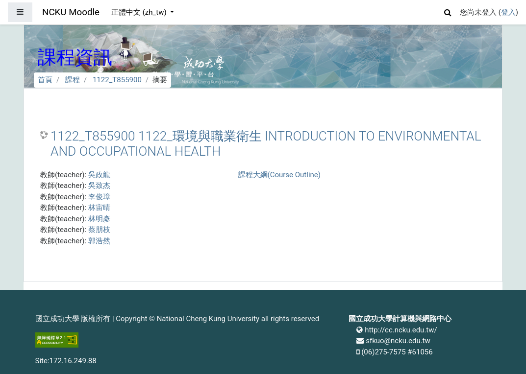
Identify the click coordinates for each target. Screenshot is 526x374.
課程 (72, 79)
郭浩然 (99, 240)
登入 (508, 12)
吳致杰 (99, 185)
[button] (448, 11)
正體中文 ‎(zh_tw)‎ (139, 12)
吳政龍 (99, 174)
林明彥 (99, 218)
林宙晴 (99, 207)
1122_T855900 (117, 79)
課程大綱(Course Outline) (279, 174)
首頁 (45, 79)
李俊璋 (99, 196)
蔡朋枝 (99, 229)
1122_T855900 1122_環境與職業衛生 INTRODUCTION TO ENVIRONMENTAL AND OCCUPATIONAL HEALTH (265, 144)
